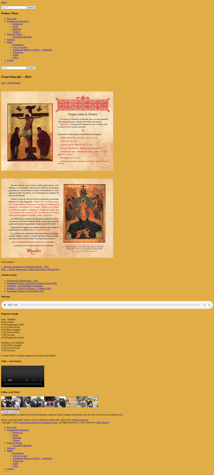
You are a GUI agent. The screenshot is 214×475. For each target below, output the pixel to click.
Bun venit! (12, 19)
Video (15, 57)
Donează (11, 39)
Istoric (16, 26)
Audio (15, 55)
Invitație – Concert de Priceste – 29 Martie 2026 (29, 288)
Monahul (16, 83)
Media (10, 42)
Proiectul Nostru (14, 34)
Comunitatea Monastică (18, 21)
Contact (10, 60)
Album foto (18, 52)
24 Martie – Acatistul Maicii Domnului (25, 286)
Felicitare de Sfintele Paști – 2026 (22, 280)
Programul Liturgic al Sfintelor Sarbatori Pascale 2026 (32, 283)
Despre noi (18, 24)
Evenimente (18, 44)
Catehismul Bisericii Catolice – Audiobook (32, 50)
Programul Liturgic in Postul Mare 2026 (25, 291)
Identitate (17, 29)
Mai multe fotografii (10, 409)
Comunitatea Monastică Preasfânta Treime (38, 422)
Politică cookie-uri (80, 420)
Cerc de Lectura (20, 47)
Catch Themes (102, 422)
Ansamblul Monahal (22, 37)
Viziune (16, 31)
